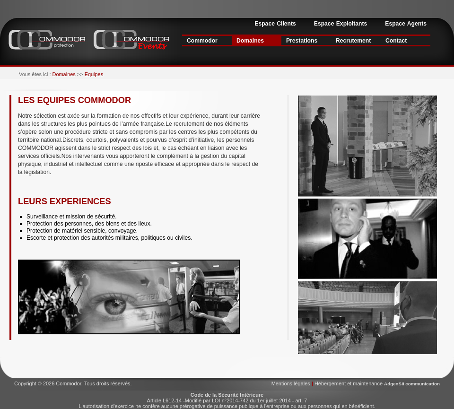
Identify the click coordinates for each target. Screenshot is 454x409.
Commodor (202, 40)
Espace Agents (406, 23)
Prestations (301, 40)
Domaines (250, 40)
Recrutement (353, 40)
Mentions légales (291, 383)
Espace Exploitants (340, 23)
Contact (396, 40)
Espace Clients (275, 23)
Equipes (93, 74)
